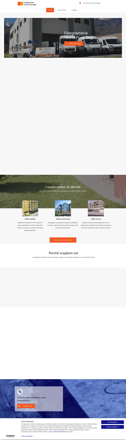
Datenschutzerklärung (60, 432)
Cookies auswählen (26, 437)
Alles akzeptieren (113, 423)
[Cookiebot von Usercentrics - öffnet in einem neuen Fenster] (10, 437)
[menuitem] (50, 10)
